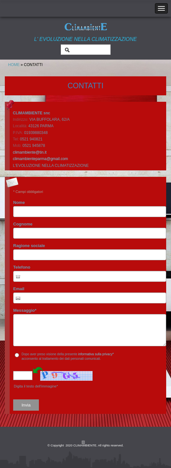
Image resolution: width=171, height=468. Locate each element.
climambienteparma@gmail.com (40, 159)
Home (14, 64)
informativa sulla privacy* (96, 354)
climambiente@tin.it (30, 152)
